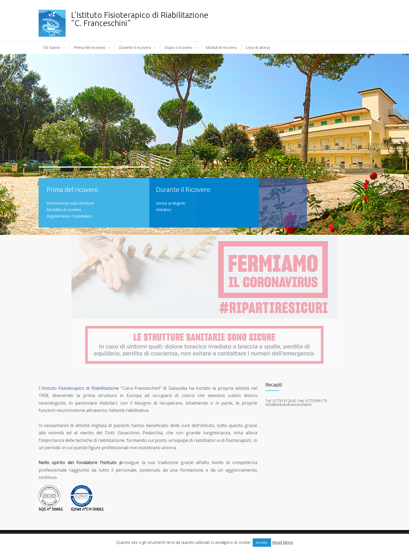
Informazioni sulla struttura (70, 203)
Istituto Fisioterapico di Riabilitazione (80, 388)
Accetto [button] (262, 542)
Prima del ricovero (90, 47)
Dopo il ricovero (178, 47)
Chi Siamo (51, 47)
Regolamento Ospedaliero (70, 216)
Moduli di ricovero (221, 47)
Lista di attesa (258, 47)
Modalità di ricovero (64, 209)
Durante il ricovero (135, 47)
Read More (282, 542)
